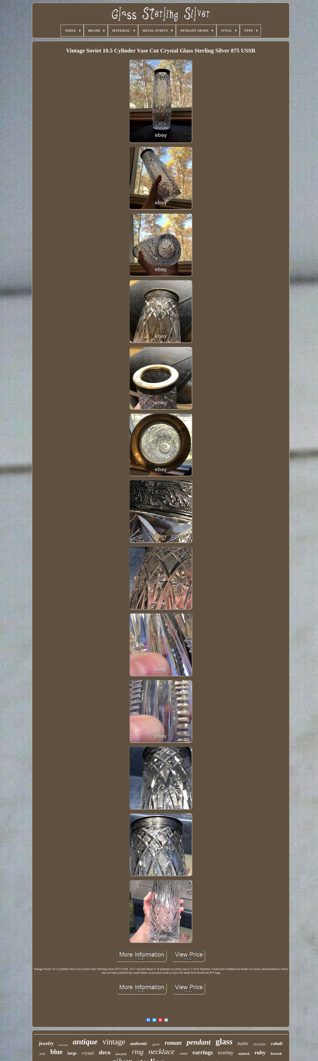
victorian (259, 1044)
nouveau (63, 1044)
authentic (139, 1043)
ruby (260, 1052)
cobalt (277, 1043)
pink (42, 1054)
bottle (243, 1043)
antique (85, 1041)
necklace (161, 1051)
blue (56, 1052)
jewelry (46, 1043)
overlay (226, 1053)
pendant (199, 1042)
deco (105, 1052)
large (72, 1053)
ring (138, 1052)
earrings (203, 1052)
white (183, 1054)
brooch (276, 1054)
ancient (121, 1054)
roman (173, 1042)
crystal (88, 1053)
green (156, 1044)
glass (224, 1041)
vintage (114, 1041)
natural (243, 1054)
